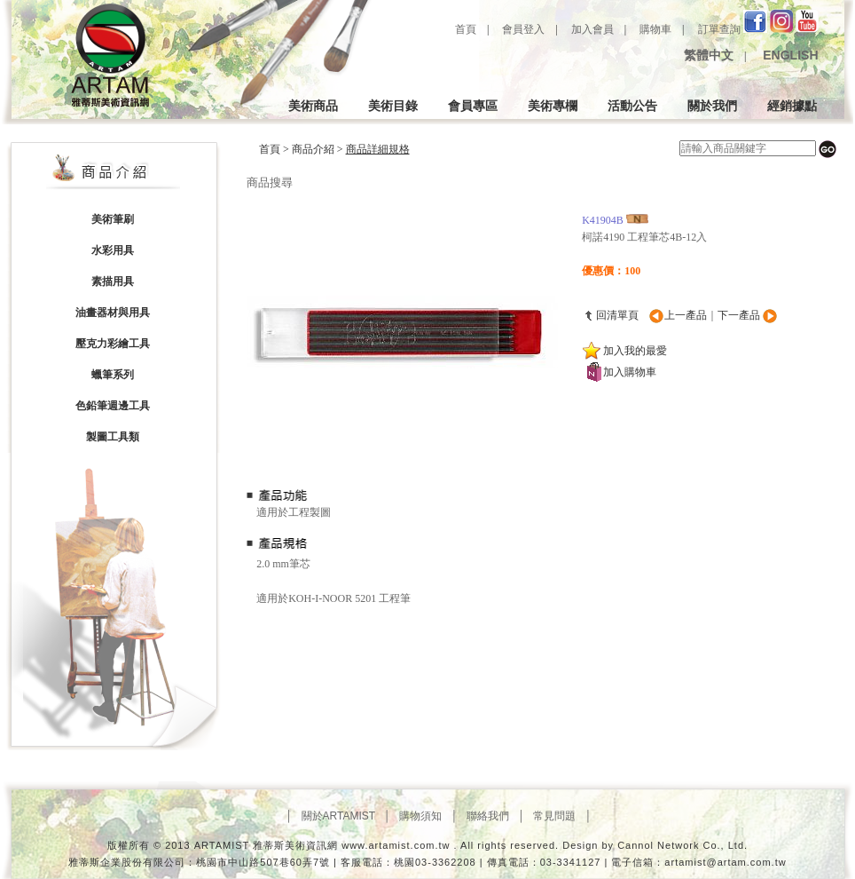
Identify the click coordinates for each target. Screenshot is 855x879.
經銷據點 (792, 106)
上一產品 (685, 315)
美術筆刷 (112, 219)
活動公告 (632, 106)
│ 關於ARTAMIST (335, 816)
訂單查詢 (719, 29)
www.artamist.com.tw (395, 845)
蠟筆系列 (112, 374)
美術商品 (313, 106)
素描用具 (112, 281)
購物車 (655, 29)
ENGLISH (788, 55)
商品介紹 (313, 149)
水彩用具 (112, 250)
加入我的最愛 (635, 350)
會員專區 (473, 106)
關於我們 (712, 106)
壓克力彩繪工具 (112, 343)
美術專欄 (552, 106)
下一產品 (740, 315)
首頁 (464, 29)
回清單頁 (617, 315)
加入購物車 (629, 372)
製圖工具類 (112, 437)
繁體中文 (706, 55)
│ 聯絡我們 (484, 816)
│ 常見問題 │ (555, 816)
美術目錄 (393, 106)
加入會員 (592, 29)
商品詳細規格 (378, 149)
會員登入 (523, 29)
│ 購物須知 (417, 816)
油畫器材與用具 (112, 312)
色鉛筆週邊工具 (112, 406)
